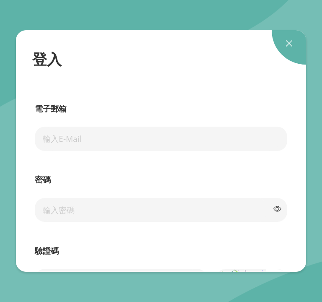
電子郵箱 (51, 109)
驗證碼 (47, 251)
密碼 (43, 180)
